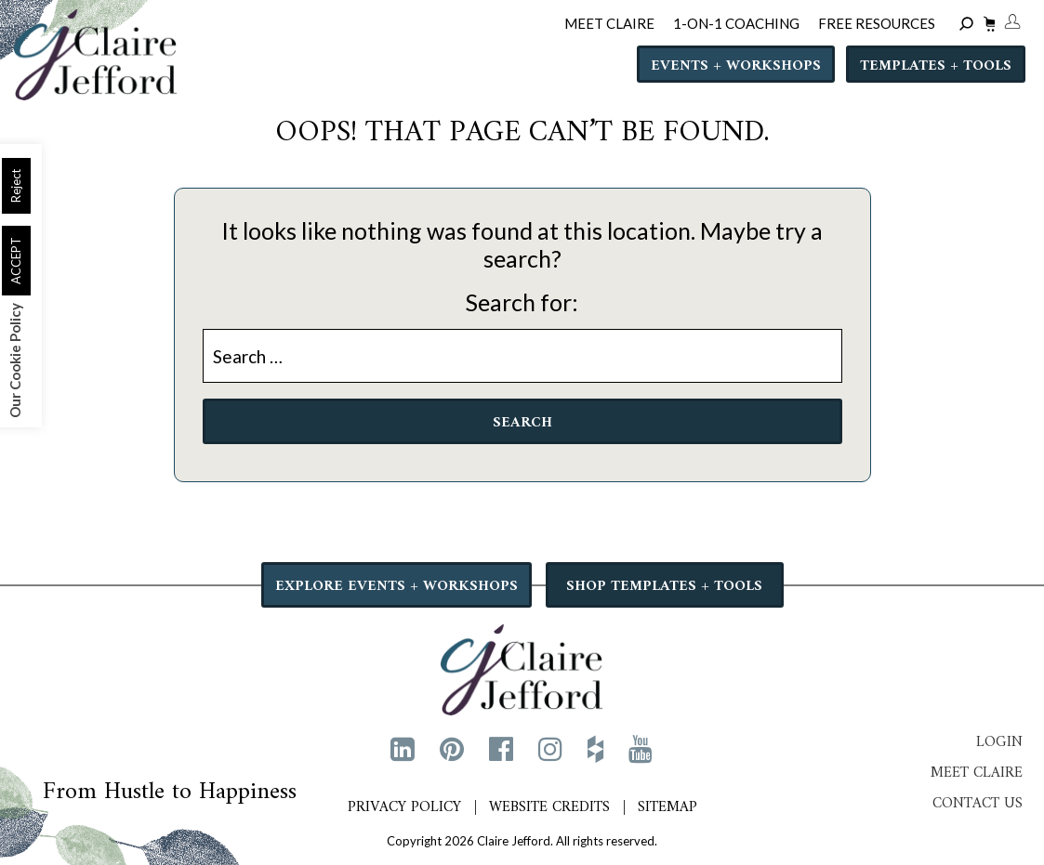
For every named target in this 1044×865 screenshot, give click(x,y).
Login (999, 742)
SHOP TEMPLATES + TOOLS (664, 586)
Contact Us (977, 804)
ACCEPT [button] (15, 260)
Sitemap (667, 807)
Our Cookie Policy (15, 360)
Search (522, 423)
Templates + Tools (935, 66)
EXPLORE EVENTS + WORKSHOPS (396, 586)
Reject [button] (15, 186)
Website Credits (549, 807)
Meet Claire (977, 773)
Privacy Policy (404, 807)
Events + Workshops (736, 66)
